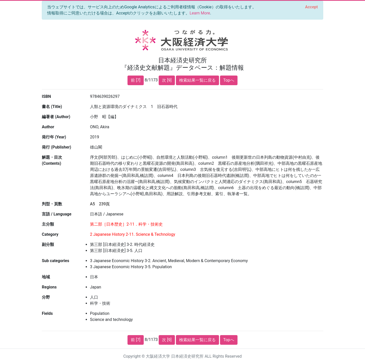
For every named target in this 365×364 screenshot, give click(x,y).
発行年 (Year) (54, 137)
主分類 (48, 224)
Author (48, 126)
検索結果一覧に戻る (197, 80)
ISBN (46, 96)
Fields (47, 313)
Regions (49, 287)
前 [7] (135, 80)
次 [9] (166, 80)
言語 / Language (56, 214)
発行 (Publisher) (56, 147)
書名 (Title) (52, 106)
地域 (46, 277)
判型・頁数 (52, 204)
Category (50, 234)
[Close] (311, 7)
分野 (46, 297)
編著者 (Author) (56, 116)
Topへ (228, 80)
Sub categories (55, 260)
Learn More (200, 13)
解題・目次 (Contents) (52, 160)
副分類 (48, 244)
